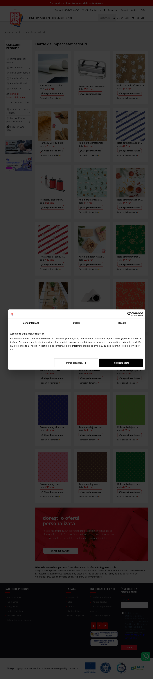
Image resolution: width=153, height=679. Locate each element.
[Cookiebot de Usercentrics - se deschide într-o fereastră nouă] (129, 314)
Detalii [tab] (76, 322)
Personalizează (76, 362)
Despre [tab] (122, 322)
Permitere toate (121, 362)
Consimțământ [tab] (31, 322)
